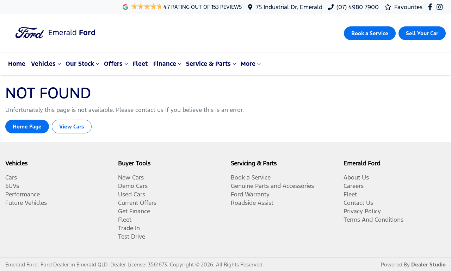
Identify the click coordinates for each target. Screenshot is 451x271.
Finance (168, 64)
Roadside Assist (252, 203)
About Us (356, 177)
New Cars (131, 177)
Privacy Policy (362, 211)
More (251, 64)
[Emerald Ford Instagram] (441, 7)
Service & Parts (212, 64)
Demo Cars (133, 186)
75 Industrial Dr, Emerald (289, 7)
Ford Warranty (250, 194)
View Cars (71, 126)
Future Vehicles (26, 203)
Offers (117, 64)
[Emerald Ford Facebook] (431, 7)
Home (16, 64)
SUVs (12, 186)
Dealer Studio (428, 264)
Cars (11, 177)
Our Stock (83, 64)
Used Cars (131, 194)
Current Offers (137, 203)
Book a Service (251, 177)
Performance (22, 194)
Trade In (129, 228)
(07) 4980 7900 (357, 7)
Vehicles (47, 64)
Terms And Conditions (373, 219)
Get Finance (134, 211)
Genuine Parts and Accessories (272, 186)
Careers (354, 186)
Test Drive (131, 236)
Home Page (27, 126)
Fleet (140, 64)
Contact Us (358, 203)
